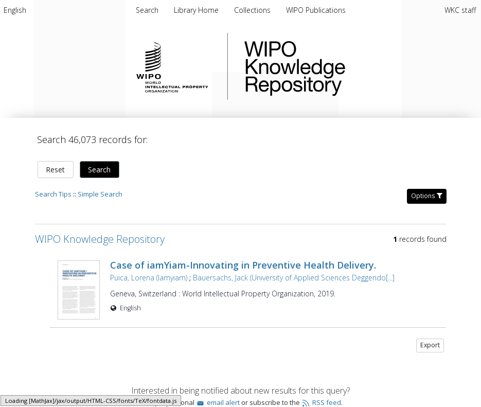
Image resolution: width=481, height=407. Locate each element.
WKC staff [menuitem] (460, 10)
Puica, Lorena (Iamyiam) (148, 277)
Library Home (197, 10)
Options (426, 195)
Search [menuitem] (147, 10)
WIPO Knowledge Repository (337, 66)
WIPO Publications (316, 10)
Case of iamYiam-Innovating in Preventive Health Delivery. (243, 265)
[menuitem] (15, 10)
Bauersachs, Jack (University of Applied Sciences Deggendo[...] (294, 277)
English (15, 10)
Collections (253, 10)
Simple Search (100, 194)
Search (99, 169)
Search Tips (53, 194)
